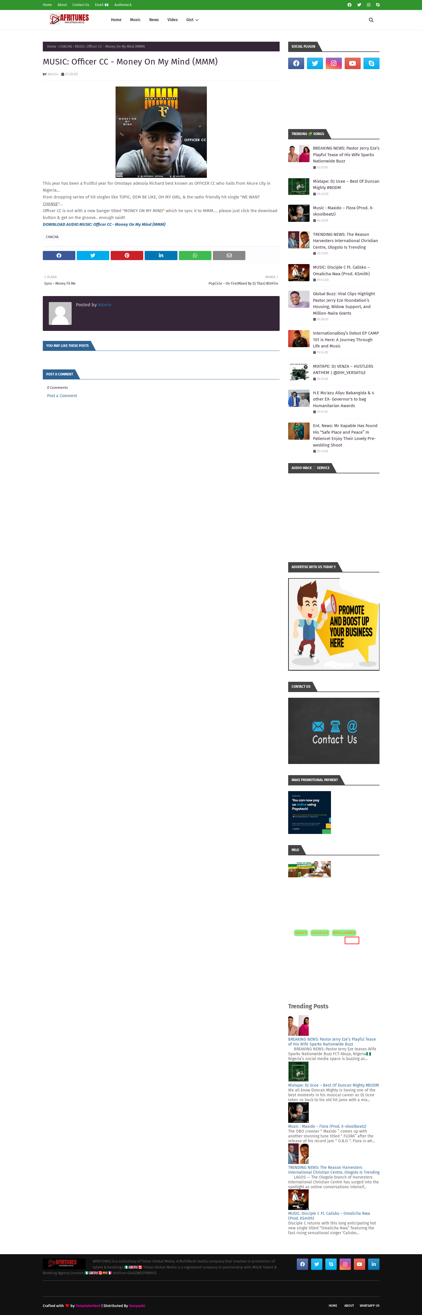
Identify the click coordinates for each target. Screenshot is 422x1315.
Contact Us (80, 5)
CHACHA (65, 47)
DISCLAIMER (344, 933)
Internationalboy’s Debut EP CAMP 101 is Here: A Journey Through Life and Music (346, 340)
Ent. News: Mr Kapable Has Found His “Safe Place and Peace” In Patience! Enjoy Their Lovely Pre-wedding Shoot (345, 435)
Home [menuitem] (116, 19)
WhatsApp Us (369, 1306)
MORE (352, 940)
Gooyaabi (137, 1306)
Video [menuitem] (172, 19)
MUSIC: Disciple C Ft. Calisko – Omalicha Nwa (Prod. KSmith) (341, 270)
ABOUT (301, 933)
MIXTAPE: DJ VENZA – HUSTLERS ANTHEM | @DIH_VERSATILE (343, 369)
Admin (53, 74)
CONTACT (320, 933)
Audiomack (123, 5)
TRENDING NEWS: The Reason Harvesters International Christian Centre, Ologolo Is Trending (345, 241)
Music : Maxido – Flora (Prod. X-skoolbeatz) (343, 211)
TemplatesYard (88, 1306)
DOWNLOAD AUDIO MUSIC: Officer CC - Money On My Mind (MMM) (104, 224)
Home (47, 5)
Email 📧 (102, 5)
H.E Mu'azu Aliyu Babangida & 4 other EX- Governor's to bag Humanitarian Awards (343, 399)
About (62, 5)
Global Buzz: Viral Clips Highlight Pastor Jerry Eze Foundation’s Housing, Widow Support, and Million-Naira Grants (344, 303)
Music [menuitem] (135, 19)
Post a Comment (62, 395)
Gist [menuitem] (189, 19)
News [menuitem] (154, 19)
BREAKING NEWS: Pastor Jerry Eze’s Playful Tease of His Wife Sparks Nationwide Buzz (346, 155)
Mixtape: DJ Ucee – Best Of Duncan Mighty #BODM (346, 184)
